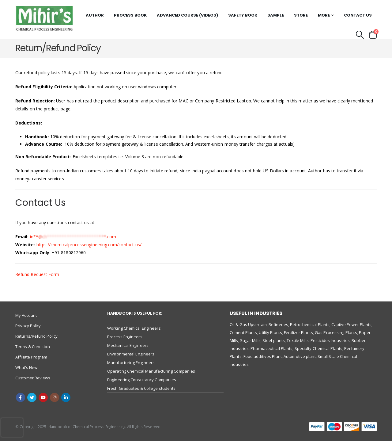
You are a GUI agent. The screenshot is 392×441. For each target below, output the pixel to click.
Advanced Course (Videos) (187, 15)
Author (95, 15)
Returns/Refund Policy (36, 336)
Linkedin (65, 397)
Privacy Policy (28, 325)
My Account (26, 315)
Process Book (130, 15)
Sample (275, 15)
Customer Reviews (33, 378)
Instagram (54, 397)
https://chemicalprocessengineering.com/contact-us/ (89, 244)
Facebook (20, 397)
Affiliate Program (31, 357)
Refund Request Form (37, 274)
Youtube (43, 397)
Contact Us (358, 15)
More (324, 15)
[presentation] (12, 427)
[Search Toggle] (360, 35)
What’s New (26, 367)
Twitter (31, 397)
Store (301, 15)
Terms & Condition (32, 346)
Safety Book (242, 15)
